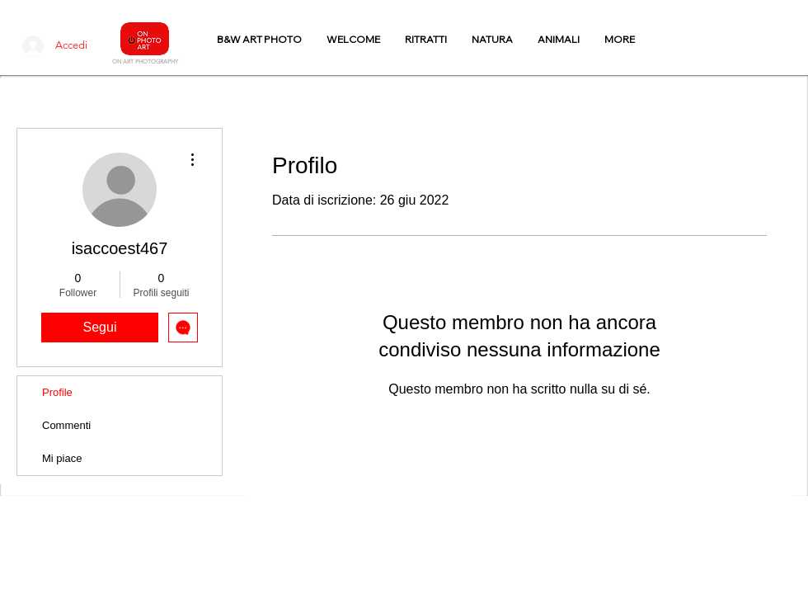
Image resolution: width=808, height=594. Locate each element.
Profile (57, 392)
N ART (125, 61)
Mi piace (62, 458)
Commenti (66, 425)
